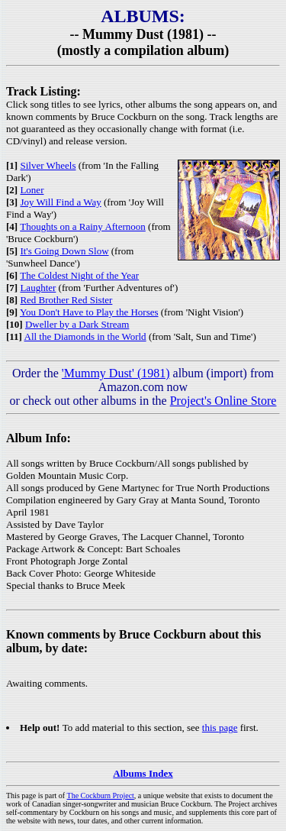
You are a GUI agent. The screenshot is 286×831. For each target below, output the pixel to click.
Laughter (38, 287)
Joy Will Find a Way (60, 202)
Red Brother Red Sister (66, 300)
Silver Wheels (48, 165)
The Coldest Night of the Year (79, 275)
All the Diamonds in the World (85, 336)
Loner (31, 190)
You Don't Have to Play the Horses (89, 312)
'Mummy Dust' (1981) (116, 373)
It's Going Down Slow (64, 251)
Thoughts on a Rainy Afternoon (83, 226)
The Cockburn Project (100, 795)
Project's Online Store (223, 400)
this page (220, 727)
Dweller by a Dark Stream (77, 324)
